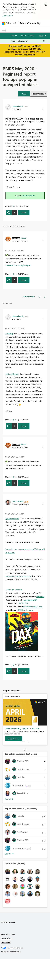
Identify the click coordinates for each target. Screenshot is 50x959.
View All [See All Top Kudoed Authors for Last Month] (9, 853)
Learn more (8, 15)
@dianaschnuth (12, 518)
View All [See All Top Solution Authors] (9, 799)
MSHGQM (23, 603)
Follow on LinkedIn (13, 589)
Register (14, 35)
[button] (24, 93)
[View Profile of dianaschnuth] (17, 106)
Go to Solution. (28, 195)
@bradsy (9, 333)
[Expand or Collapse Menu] (4, 30)
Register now (29, 54)
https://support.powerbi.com (18, 576)
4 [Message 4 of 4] (13, 420)
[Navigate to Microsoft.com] (9, 23)
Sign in (23, 35)
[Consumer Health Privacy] (25, 951)
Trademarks (6, 942)
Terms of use (6, 938)
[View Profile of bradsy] (23, 238)
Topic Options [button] (38, 93)
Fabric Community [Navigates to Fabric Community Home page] (30, 23)
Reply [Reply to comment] (23, 280)
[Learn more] (13, 738)
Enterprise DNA (30, 599)
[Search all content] (28, 41)
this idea (40, 596)
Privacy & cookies (8, 934)
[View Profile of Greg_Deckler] (17, 501)
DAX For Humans (25, 610)
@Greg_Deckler (12, 374)
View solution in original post (18, 265)
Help (32, 35)
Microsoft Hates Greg (32, 606)
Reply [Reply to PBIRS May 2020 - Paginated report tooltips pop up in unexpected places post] (23, 212)
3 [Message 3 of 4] (13, 274)
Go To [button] (41, 35)
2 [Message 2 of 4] (13, 665)
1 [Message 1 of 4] (13, 206)
